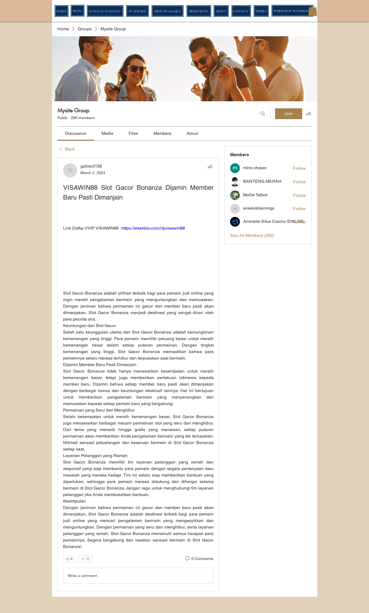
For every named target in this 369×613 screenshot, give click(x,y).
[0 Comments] (199, 559)
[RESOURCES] (198, 11)
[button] (312, 10)
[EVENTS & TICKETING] (105, 11)
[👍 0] (69, 558)
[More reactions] (85, 558)
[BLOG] (77, 11)
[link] (75, 133)
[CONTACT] (241, 11)
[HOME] (61, 11)
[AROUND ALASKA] (167, 11)
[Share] (210, 166)
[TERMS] (261, 11)
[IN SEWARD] (137, 11)
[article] (138, 374)
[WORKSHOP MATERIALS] (292, 11)
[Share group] (308, 113)
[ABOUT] (221, 11)
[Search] (263, 113)
